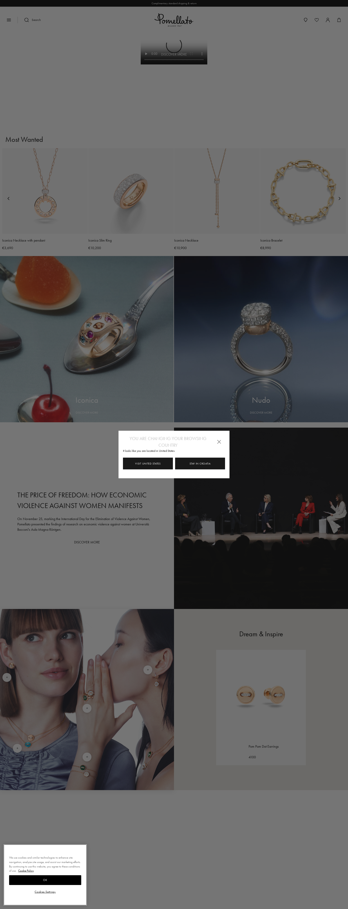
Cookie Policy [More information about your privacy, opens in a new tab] (26, 870)
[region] (45, 874)
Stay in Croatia (200, 463)
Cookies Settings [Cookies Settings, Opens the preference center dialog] (45, 891)
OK (45, 880)
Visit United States (147, 463)
